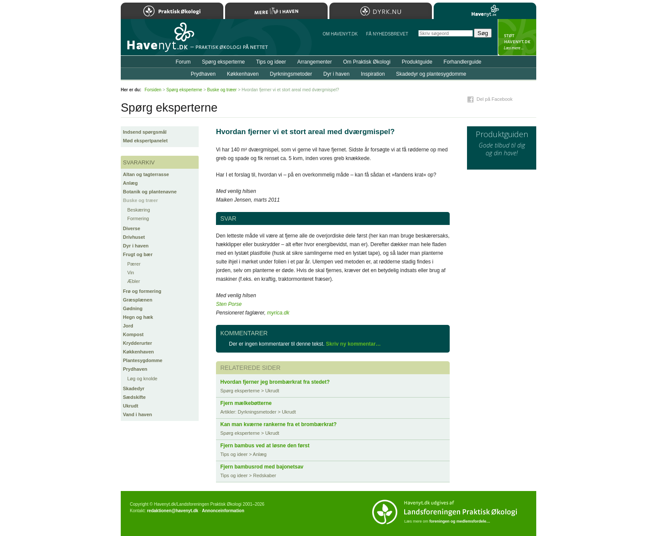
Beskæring (138, 209)
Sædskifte (134, 397)
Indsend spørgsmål (145, 132)
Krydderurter (137, 343)
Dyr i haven (135, 245)
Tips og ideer (271, 62)
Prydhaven (135, 369)
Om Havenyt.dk (339, 34)
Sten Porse (229, 304)
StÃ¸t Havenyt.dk (517, 37)
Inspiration (373, 74)
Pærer (134, 263)
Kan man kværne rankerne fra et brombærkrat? (278, 424)
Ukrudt (130, 405)
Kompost (133, 334)
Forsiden (153, 89)
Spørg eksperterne (223, 62)
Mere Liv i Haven (276, 11)
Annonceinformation (223, 510)
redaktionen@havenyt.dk (172, 510)
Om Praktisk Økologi (366, 62)
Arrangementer (314, 62)
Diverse (131, 228)
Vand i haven (137, 414)
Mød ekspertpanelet (145, 140)
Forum (183, 62)
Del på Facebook (494, 99)
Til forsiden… (158, 40)
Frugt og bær (137, 254)
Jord (128, 325)
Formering (138, 218)
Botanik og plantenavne (150, 191)
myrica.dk (278, 313)
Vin (130, 272)
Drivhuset (134, 237)
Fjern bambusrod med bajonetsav (261, 467)
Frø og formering (142, 291)
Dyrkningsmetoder (291, 74)
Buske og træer (140, 200)
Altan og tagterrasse (146, 174)
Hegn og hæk (138, 317)
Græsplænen (137, 299)
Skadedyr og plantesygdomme (431, 74)
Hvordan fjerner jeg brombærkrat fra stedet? (275, 382)
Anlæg (130, 183)
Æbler (133, 281)
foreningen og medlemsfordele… (459, 521)
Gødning (132, 308)
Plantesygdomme (142, 360)
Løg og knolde (142, 378)
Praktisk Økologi (172, 11)
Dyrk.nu (380, 11)
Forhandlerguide (462, 62)
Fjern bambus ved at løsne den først (264, 446)
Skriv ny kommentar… (353, 344)
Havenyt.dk (485, 11)
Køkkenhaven (138, 351)
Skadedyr (134, 388)
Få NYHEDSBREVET (387, 34)
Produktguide (417, 62)
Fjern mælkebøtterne (246, 403)
